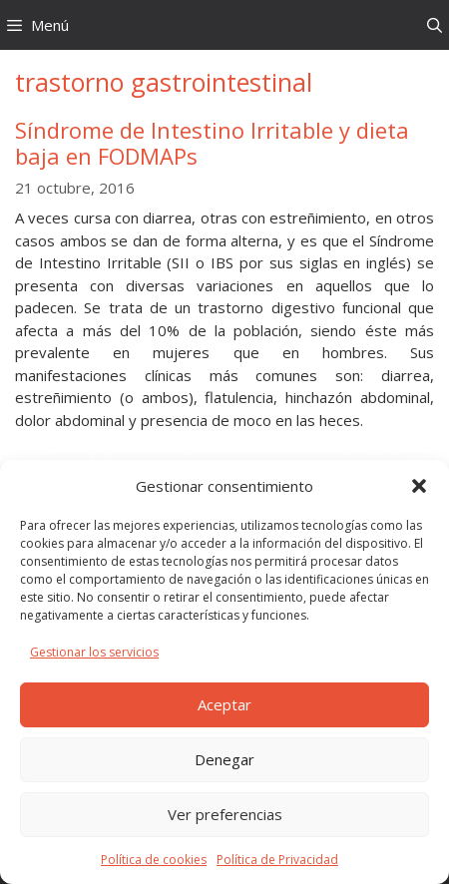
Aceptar (224, 704)
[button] (419, 486)
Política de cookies (154, 859)
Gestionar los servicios (94, 652)
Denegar (224, 759)
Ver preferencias (225, 814)
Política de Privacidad (277, 859)
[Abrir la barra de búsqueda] (434, 25)
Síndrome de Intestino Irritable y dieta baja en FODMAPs (212, 143)
